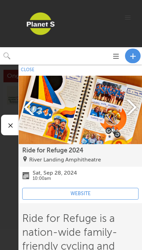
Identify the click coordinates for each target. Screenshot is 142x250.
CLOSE (27, 69)
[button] (128, 18)
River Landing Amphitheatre (65, 160)
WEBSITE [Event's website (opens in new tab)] (80, 193)
